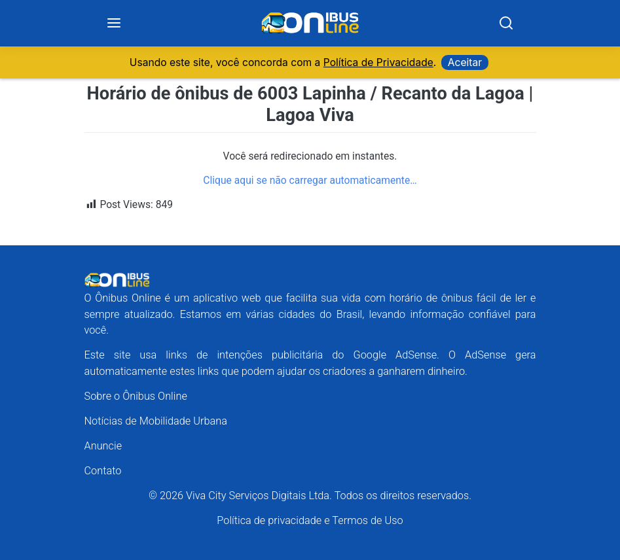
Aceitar (465, 62)
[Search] (506, 23)
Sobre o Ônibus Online (135, 396)
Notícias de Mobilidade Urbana (155, 421)
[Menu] (114, 23)
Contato (103, 471)
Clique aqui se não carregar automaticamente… (309, 180)
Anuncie (103, 446)
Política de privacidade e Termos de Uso (310, 521)
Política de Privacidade (378, 62)
